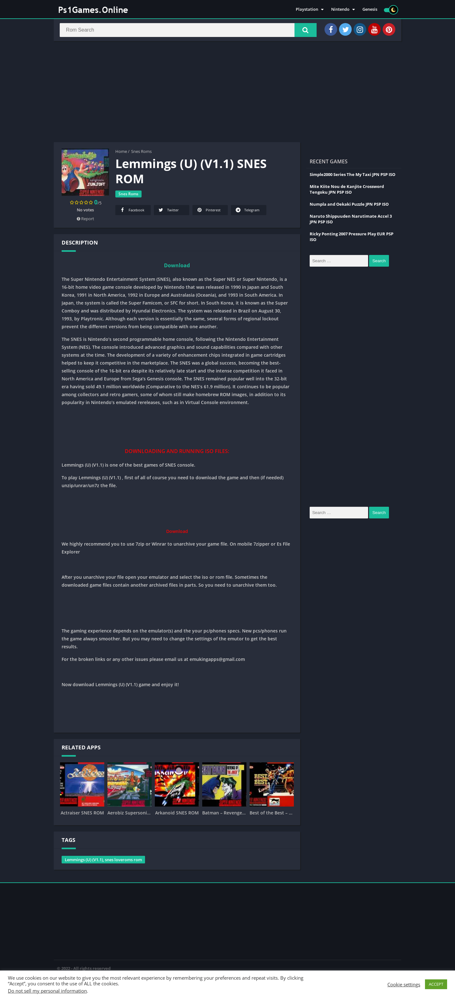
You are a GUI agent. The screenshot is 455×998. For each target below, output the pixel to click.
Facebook (131, 211)
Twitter (168, 211)
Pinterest (208, 211)
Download (177, 266)
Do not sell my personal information (47, 991)
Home (121, 152)
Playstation (307, 9)
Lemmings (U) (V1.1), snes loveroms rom (103, 861)
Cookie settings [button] (403, 984)
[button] (304, 31)
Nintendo (340, 9)
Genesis (369, 9)
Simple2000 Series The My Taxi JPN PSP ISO (352, 175)
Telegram (247, 211)
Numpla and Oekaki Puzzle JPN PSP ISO (349, 205)
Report (85, 220)
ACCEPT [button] (436, 984)
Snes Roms (141, 152)
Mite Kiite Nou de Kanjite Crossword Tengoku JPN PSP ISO (347, 190)
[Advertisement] (227, 93)
